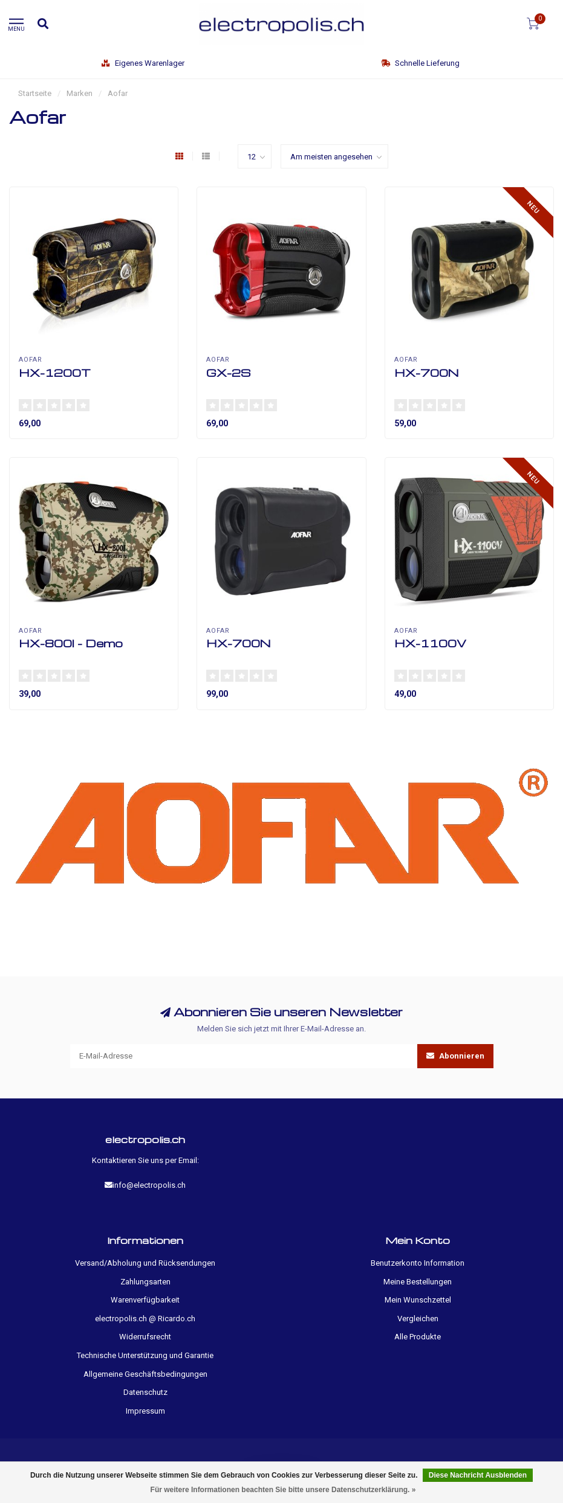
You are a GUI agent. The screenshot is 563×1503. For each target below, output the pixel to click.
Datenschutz (145, 1392)
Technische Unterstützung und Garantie (145, 1355)
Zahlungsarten (145, 1281)
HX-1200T (55, 372)
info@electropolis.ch (149, 1185)
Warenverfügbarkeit (145, 1299)
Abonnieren (455, 1055)
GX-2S (228, 372)
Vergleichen (417, 1318)
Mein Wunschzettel (418, 1299)
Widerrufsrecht (145, 1336)
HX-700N (426, 372)
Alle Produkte (417, 1336)
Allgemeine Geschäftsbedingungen (145, 1374)
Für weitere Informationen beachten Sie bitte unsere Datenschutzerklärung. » (283, 1489)
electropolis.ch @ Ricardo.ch (145, 1318)
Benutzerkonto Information (417, 1262)
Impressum (145, 1410)
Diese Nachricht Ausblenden (478, 1475)
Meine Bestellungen (417, 1281)
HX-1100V (430, 643)
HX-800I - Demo (71, 643)
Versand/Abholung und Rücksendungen (145, 1262)
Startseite (34, 93)
